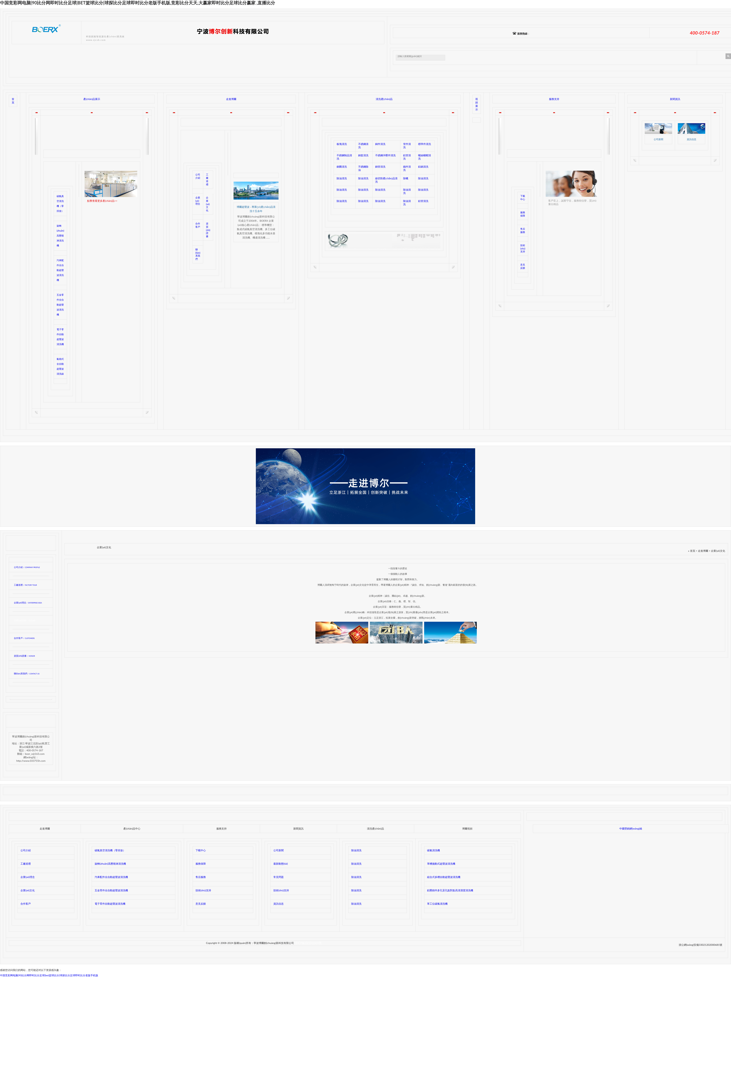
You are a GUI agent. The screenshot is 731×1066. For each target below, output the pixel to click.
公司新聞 (658, 139)
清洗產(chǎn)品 (384, 99)
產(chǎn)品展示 (91, 99)
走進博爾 (231, 99)
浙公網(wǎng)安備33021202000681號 (700, 944)
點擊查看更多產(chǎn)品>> (102, 200)
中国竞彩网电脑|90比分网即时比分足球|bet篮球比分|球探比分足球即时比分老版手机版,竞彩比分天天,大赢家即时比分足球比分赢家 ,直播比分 (137, 2)
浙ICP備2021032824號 (308, 942)
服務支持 (554, 99)
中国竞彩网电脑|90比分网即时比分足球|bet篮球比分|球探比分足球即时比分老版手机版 (49, 975)
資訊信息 (691, 139)
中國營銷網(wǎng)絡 (630, 828)
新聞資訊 (675, 99)
